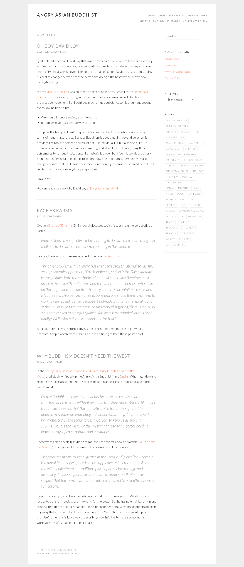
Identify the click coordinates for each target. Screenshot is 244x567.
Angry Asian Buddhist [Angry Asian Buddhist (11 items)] (179, 131)
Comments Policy (195, 21)
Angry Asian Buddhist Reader (160, 21)
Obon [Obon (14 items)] (180, 194)
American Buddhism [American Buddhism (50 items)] (178, 126)
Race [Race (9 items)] (184, 205)
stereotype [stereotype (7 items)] (194, 216)
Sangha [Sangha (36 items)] (170, 211)
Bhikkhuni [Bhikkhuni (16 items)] (190, 148)
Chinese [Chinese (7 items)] (170, 165)
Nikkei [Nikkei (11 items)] (169, 194)
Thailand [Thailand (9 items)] (183, 222)
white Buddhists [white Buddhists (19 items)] (176, 244)
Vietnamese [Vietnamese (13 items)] (187, 233)
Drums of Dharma (60, 225)
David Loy (113, 256)
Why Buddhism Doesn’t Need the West (83, 355)
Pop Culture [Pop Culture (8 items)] (187, 199)
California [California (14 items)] (195, 160)
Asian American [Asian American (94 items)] (175, 137)
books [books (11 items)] (170, 154)
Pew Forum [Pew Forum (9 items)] (194, 194)
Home (152, 15)
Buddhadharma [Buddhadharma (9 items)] (187, 154)
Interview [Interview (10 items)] (172, 177)
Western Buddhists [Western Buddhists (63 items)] (177, 239)
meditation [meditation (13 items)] (183, 188)
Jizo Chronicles (57, 91)
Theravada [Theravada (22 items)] (172, 227)
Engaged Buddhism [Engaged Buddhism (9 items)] (177, 171)
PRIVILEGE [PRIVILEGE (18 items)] (171, 205)
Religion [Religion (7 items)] (196, 205)
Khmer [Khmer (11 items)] (190, 182)
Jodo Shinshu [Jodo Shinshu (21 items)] (174, 182)
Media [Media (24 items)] (169, 188)
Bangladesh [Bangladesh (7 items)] (173, 148)
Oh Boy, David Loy (58, 46)
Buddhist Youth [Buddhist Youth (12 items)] (175, 160)
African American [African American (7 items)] (176, 120)
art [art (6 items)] (198, 131)
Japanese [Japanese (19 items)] (187, 177)
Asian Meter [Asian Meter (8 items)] (196, 143)
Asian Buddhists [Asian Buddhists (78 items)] (175, 143)
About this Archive (171, 15)
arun (65, 52)
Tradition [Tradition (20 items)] (188, 227)
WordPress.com (68, 552)
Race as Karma (54, 210)
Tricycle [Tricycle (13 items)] (171, 233)
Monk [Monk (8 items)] (197, 188)
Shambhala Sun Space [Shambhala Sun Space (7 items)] (192, 211)
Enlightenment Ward (104, 188)
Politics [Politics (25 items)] (171, 199)
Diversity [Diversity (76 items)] (199, 165)
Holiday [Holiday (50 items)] (198, 171)
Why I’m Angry (197, 15)
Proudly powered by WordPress (56, 549)
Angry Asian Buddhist (67, 14)
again (124, 376)
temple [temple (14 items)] (170, 222)
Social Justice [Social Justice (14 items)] (175, 216)
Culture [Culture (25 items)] (185, 165)
